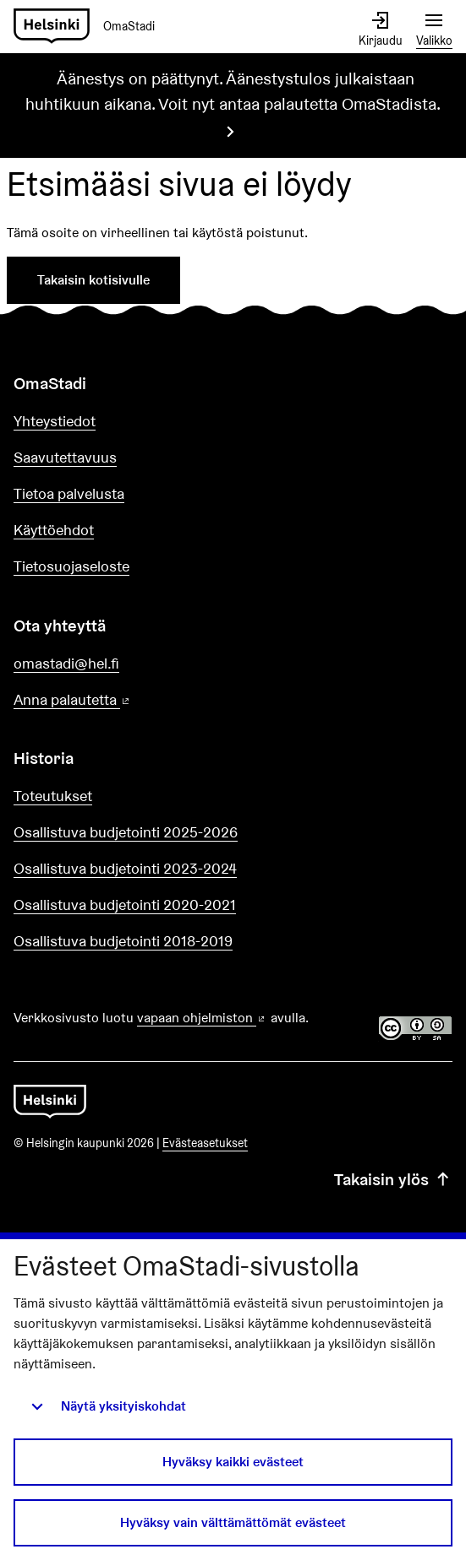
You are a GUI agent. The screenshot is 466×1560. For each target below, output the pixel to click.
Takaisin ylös (393, 1179)
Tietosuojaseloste (71, 566)
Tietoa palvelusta (69, 493)
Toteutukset (53, 795)
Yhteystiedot (55, 421)
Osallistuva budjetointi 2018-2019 (123, 941)
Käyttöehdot (54, 529)
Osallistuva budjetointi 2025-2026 (126, 832)
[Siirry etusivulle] (91, 26)
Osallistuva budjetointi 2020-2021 (125, 904)
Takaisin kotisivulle (93, 280)
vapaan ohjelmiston (202, 1017)
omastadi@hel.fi (66, 663)
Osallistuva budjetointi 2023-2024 (125, 868)
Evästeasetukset (205, 1143)
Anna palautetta (120, 700)
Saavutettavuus (65, 457)
